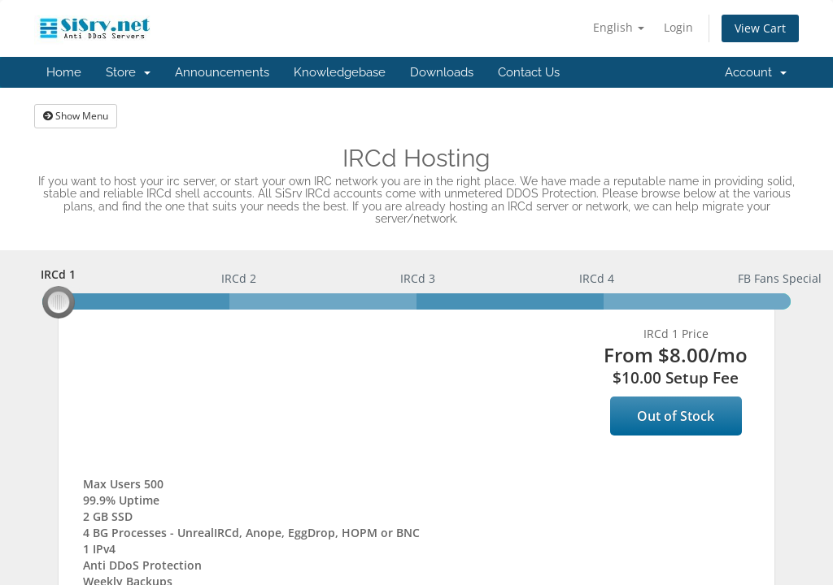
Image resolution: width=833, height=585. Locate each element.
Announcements (222, 72)
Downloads (441, 72)
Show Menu (75, 116)
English (618, 27)
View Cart (760, 28)
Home (63, 72)
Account (756, 72)
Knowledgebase (340, 72)
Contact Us (529, 72)
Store (128, 72)
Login (678, 27)
